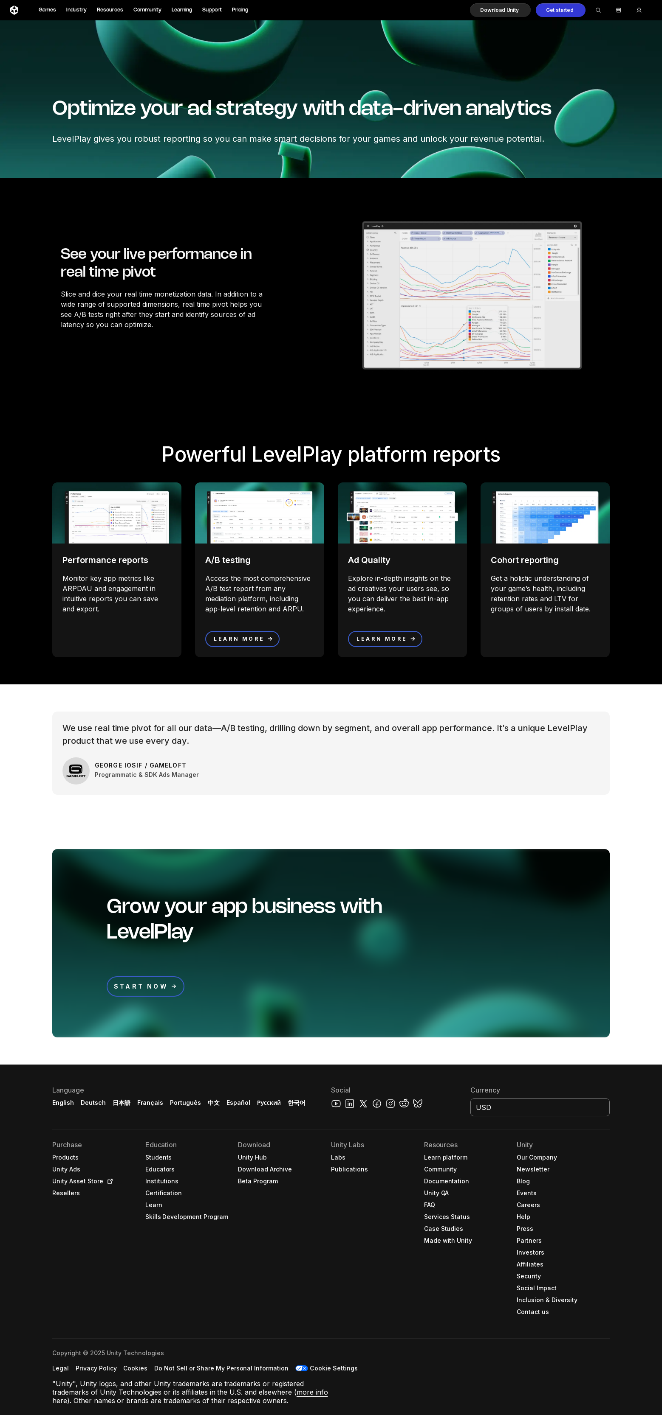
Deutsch (93, 1102)
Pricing (240, 10)
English (63, 1102)
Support (212, 10)
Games (47, 10)
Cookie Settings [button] (334, 1368)
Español (238, 1102)
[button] (500, 10)
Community (147, 10)
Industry (76, 10)
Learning (182, 10)
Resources (110, 10)
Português (185, 1102)
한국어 (297, 1102)
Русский (269, 1102)
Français (150, 1102)
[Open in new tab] (108, 1181)
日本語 (121, 1102)
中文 (214, 1102)
